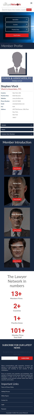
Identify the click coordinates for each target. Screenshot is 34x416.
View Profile (17, 168)
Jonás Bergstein (17, 214)
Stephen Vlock (9, 86)
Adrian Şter (17, 183)
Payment (3, 409)
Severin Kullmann (17, 245)
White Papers (5, 396)
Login (2, 404)
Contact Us (4, 400)
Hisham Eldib (17, 152)
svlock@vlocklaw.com (18, 104)
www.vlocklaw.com (18, 98)
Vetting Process (5, 391)
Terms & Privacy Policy (7, 387)
